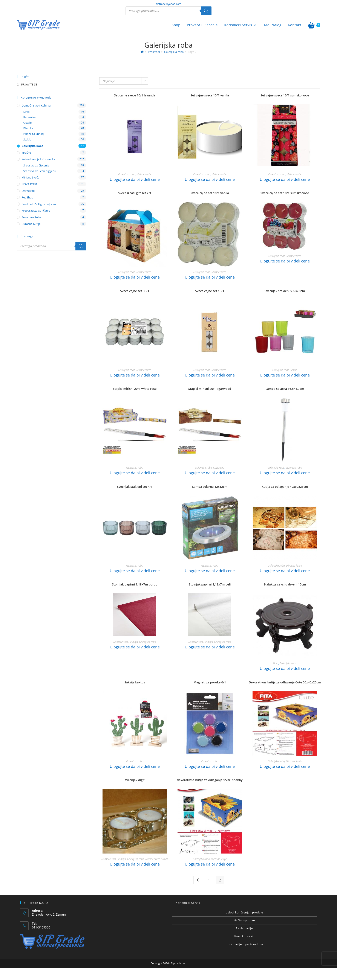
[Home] (142, 52)
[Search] (206, 10)
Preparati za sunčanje (35, 210)
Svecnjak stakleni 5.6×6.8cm (285, 291)
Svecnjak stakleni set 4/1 (134, 487)
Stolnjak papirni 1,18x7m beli (210, 584)
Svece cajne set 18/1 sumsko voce (284, 193)
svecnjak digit (135, 780)
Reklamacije (244, 928)
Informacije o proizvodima (244, 944)
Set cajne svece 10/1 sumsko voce (284, 95)
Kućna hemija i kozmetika (38, 159)
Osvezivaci (219, 468)
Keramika (29, 117)
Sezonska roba (294, 468)
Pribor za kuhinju (34, 134)
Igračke (26, 152)
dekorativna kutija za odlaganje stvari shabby (210, 780)
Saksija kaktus (134, 682)
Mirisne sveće (143, 174)
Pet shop (27, 197)
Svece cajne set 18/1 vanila (209, 193)
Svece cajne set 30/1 (134, 291)
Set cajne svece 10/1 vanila (209, 95)
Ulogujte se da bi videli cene (135, 179)
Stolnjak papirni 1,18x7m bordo (134, 584)
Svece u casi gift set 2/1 (134, 193)
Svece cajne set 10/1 (209, 291)
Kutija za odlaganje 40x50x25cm (285, 487)
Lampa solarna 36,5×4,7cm (284, 389)
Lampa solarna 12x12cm (209, 487)
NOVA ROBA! (29, 184)
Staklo (293, 370)
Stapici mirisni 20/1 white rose (134, 389)
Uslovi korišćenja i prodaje (244, 912)
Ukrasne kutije (294, 565)
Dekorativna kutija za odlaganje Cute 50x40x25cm (285, 682)
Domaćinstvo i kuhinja (125, 642)
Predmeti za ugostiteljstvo (38, 204)
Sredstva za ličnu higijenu (39, 171)
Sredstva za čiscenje (36, 165)
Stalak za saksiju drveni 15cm (285, 584)
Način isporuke (244, 920)
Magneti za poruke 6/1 (210, 682)
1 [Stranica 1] (209, 880)
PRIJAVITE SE (29, 84)
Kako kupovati (244, 936)
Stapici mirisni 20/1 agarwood (209, 389)
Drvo (275, 663)
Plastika (28, 128)
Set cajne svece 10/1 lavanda (134, 95)
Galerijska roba (126, 174)
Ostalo (27, 123)
